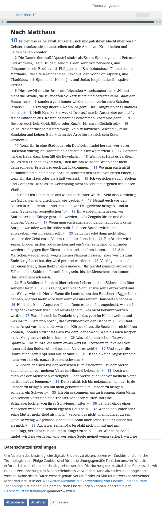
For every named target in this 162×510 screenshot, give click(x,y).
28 (120, 321)
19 (45, 222)
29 (73, 337)
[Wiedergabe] (2, 21)
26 (13, 304)
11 (16, 145)
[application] (81, 22)
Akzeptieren (15, 503)
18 (73, 211)
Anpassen (60, 503)
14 (95, 167)
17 (89, 200)
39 (100, 431)
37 (95, 409)
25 (42, 288)
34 (57, 381)
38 (33, 425)
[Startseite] (6, 5)
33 (109, 370)
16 (16, 195)
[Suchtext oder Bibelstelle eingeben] (119, 5)
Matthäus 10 (24, 14)
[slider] (80, 22)
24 (16, 282)
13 (86, 156)
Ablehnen (38, 503)
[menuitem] (6, 5)
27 (27, 315)
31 (83, 354)
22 (114, 249)
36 (95, 403)
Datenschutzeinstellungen (25, 491)
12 (119, 151)
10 (126, 123)
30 (103, 348)
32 (16, 365)
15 (86, 178)
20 (71, 233)
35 (54, 392)
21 (100, 238)
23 (96, 260)
